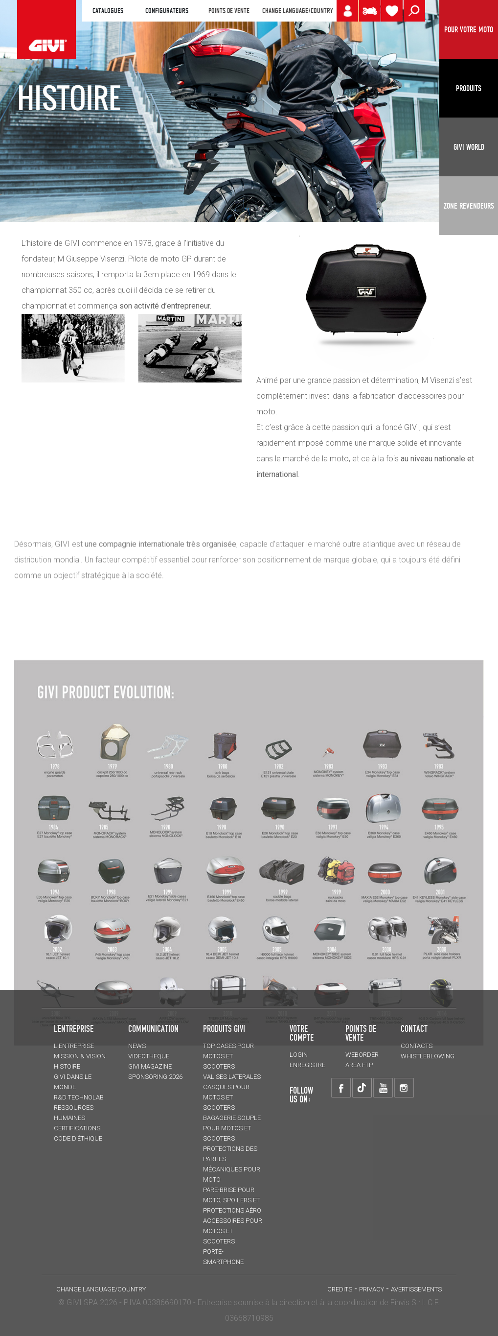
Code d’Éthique (78, 1138)
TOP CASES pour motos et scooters (228, 1056)
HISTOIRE (67, 1066)
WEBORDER (362, 1054)
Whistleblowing (427, 1056)
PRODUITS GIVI (224, 1028)
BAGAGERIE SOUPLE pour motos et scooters (232, 1128)
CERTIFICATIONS (77, 1128)
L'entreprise (74, 1046)
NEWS (137, 1046)
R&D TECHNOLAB (79, 1097)
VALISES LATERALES (232, 1076)
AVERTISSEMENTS (416, 1289)
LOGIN (299, 1054)
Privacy (371, 1289)
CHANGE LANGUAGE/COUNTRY (297, 10)
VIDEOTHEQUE (148, 1056)
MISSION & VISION (80, 1056)
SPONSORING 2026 (155, 1076)
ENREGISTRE (307, 1065)
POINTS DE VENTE (228, 10)
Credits (339, 1289)
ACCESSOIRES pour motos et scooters (232, 1231)
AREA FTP (359, 1065)
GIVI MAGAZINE (150, 1066)
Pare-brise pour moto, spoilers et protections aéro (232, 1200)
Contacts (416, 1046)
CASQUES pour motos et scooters (226, 1097)
